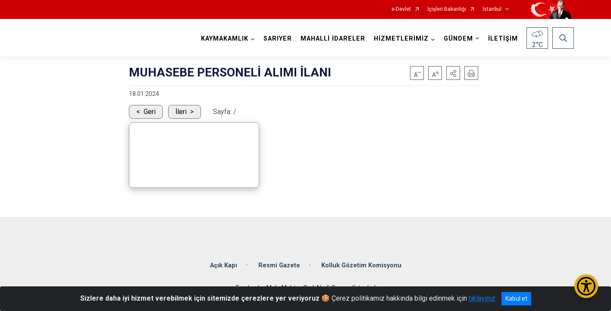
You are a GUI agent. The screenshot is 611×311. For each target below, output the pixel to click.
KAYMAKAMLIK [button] (224, 38)
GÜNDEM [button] (458, 38)
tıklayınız (482, 298)
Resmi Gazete (279, 265)
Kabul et (516, 298)
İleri (181, 112)
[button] (453, 73)
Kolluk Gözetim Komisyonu (361, 265)
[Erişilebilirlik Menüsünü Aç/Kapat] (586, 286)
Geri (150, 112)
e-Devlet (401, 9)
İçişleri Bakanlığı (446, 9)
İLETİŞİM (503, 38)
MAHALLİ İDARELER (333, 38)
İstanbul (492, 9)
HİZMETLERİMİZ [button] (401, 38)
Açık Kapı (223, 265)
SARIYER (277, 38)
